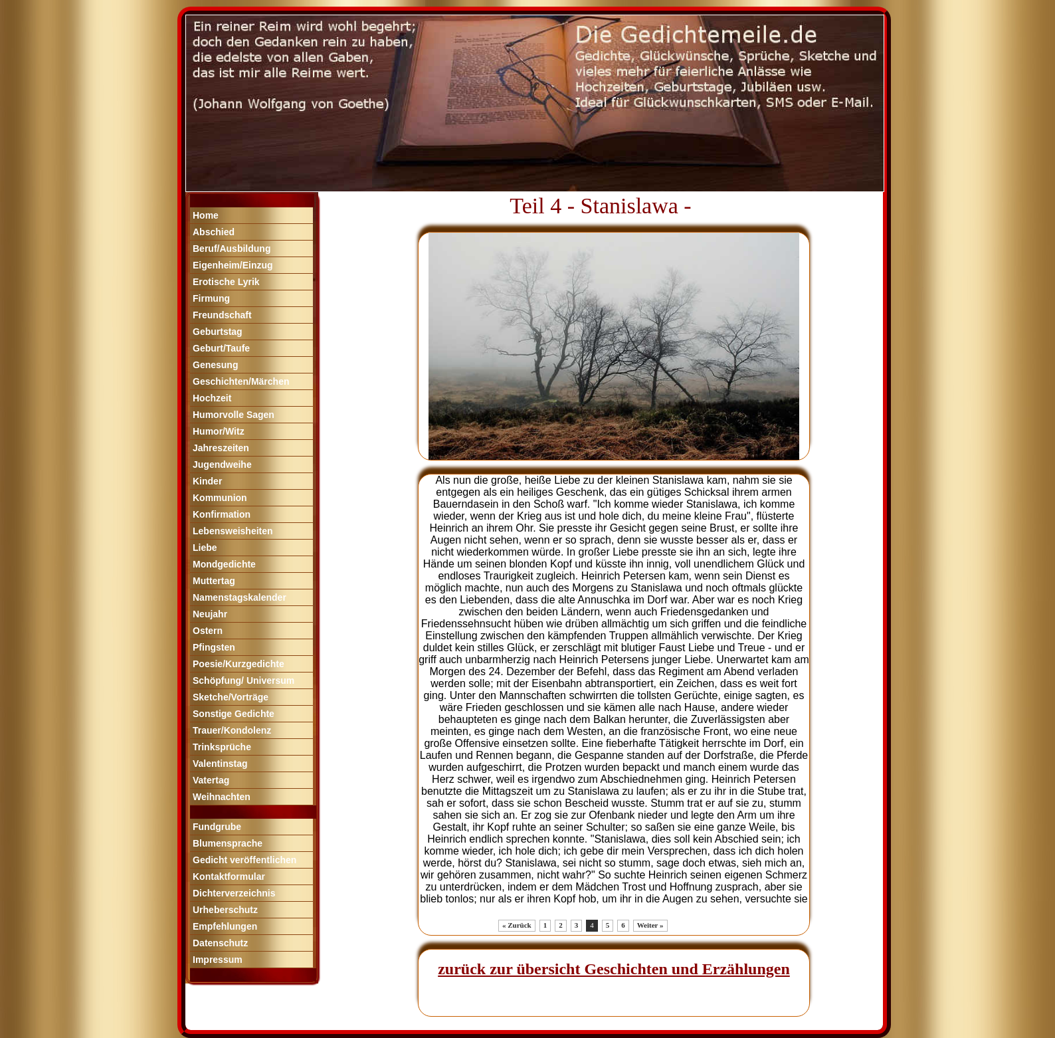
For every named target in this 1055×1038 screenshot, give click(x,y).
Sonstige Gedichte (233, 713)
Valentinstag (220, 763)
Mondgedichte (224, 564)
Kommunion (220, 497)
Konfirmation (221, 514)
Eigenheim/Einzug (233, 265)
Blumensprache (227, 843)
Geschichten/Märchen (241, 381)
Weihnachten (221, 796)
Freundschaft (222, 315)
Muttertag (214, 580)
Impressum (217, 959)
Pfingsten (214, 647)
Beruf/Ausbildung (231, 248)
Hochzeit (212, 398)
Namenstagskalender (239, 597)
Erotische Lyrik (226, 281)
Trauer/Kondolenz (232, 730)
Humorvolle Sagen (233, 414)
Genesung (215, 365)
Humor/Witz (218, 431)
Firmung (211, 298)
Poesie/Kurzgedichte (238, 664)
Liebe (205, 547)
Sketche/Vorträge (230, 697)
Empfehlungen (225, 926)
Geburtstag (217, 331)
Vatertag (211, 780)
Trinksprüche (222, 747)
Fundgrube (217, 826)
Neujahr (210, 614)
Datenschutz (220, 943)
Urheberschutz (225, 909)
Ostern (208, 630)
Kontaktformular (229, 876)
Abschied (214, 232)
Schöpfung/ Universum (243, 680)
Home (206, 215)
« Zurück (516, 925)
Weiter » (650, 925)
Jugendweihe (222, 464)
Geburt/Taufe (221, 348)
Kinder (207, 481)
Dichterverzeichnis (234, 893)
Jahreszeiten (221, 448)
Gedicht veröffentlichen (244, 860)
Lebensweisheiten (233, 531)
